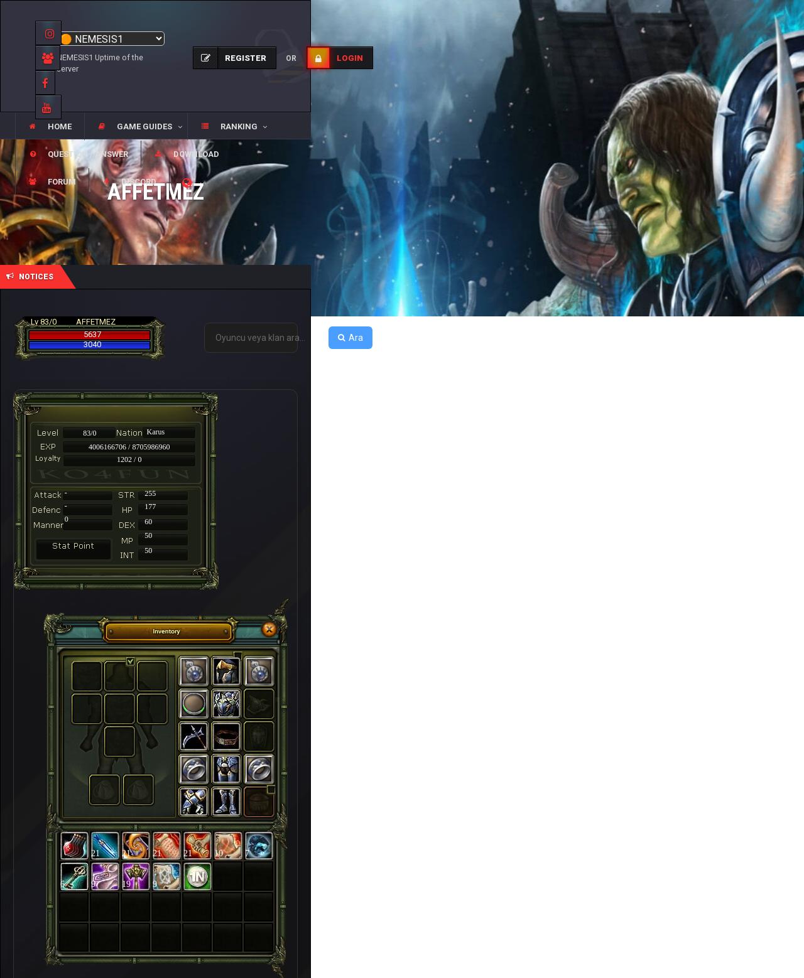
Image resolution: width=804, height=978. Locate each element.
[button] (135, 127)
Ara (350, 338)
